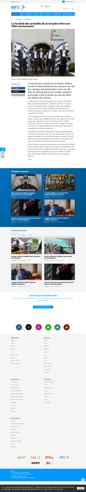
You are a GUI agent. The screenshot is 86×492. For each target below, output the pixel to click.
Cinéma (46, 384)
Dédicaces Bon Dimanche (17, 393)
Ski (44, 354)
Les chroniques (14, 384)
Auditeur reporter (15, 360)
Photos (35, 14)
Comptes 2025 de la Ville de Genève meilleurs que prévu (56, 219)
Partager (15, 88)
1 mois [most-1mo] (30, 234)
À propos (13, 420)
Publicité (13, 429)
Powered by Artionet (16, 477)
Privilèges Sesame (48, 387)
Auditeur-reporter (67, 1)
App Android (67, 327)
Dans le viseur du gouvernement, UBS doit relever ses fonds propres (26, 219)
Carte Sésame (14, 426)
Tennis (45, 360)
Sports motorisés (48, 363)
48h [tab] (15, 234)
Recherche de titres (15, 387)
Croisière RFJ (57, 14)
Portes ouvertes (68, 14)
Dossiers (13, 357)
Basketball (46, 346)
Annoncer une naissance (17, 396)
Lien (14, 95)
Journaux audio (14, 354)
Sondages (13, 408)
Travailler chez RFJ (15, 432)
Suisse (12, 343)
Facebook (19, 327)
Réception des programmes (17, 423)
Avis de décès (47, 402)
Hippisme (46, 357)
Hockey (46, 343)
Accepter (80, 488)
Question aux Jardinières (17, 399)
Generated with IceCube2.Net (28, 477)
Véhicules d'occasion (49, 381)
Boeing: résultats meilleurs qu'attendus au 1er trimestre (58, 257)
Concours (13, 411)
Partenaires (13, 435)
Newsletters (48, 327)
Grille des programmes (16, 390)
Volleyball (46, 349)
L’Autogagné (14, 402)
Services (48, 14)
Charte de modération (16, 441)
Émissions (28, 14)
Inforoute (46, 396)
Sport (21, 14)
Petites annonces (48, 393)
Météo (45, 390)
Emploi (45, 399)
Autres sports (47, 369)
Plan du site (30, 474)
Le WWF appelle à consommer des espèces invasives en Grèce (56, 194)
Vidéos (42, 14)
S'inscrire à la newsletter (43, 307)
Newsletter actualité (15, 363)
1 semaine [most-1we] (22, 234)
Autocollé (13, 405)
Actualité (15, 14)
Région (12, 340)
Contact (13, 444)
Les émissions (14, 381)
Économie (27, 19)
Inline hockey (47, 366)
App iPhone (57, 327)
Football (46, 340)
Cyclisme (46, 351)
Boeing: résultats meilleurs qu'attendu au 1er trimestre (25, 257)
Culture (13, 351)
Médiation (13, 438)
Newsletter (13, 446)
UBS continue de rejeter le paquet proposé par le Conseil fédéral (23, 194)
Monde (12, 346)
